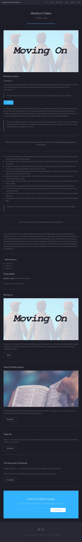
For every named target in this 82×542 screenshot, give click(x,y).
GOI (46, 2)
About (72, 2)
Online (51, 2)
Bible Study (59, 2)
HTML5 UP (57, 535)
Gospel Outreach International (11, 2)
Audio (8, 102)
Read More (10, 419)
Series (9, 355)
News (66, 2)
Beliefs (79, 2)
